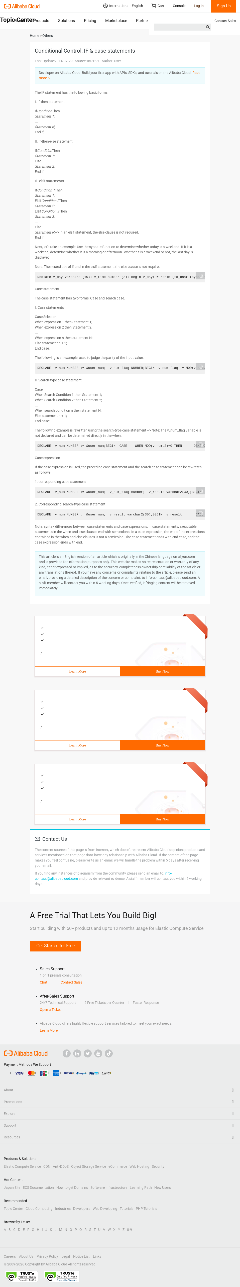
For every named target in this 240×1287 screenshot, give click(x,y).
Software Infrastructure (108, 1188)
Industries (63, 1209)
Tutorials (126, 1209)
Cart (158, 6)
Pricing (90, 20)
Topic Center (13, 1209)
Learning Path (141, 1188)
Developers (81, 1209)
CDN (46, 1166)
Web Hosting (139, 1166)
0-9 (129, 1230)
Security (158, 1166)
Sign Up (224, 6)
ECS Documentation (38, 1188)
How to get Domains (72, 1188)
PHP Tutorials (146, 1209)
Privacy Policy (47, 1256)
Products (41, 20)
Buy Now (162, 671)
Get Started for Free (55, 945)
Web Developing (105, 1209)
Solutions (66, 20)
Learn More (77, 671)
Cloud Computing (39, 1209)
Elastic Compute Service (22, 1166)
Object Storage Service (88, 1166)
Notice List (81, 1256)
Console (179, 6)
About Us (26, 1256)
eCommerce (117, 1166)
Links (97, 1256)
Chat (43, 982)
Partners (143, 20)
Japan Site (12, 1188)
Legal (65, 1256)
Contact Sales (225, 21)
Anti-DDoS (61, 1166)
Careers (10, 1256)
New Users (162, 1188)
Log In (199, 6)
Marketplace (116, 20)
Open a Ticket (50, 1010)
